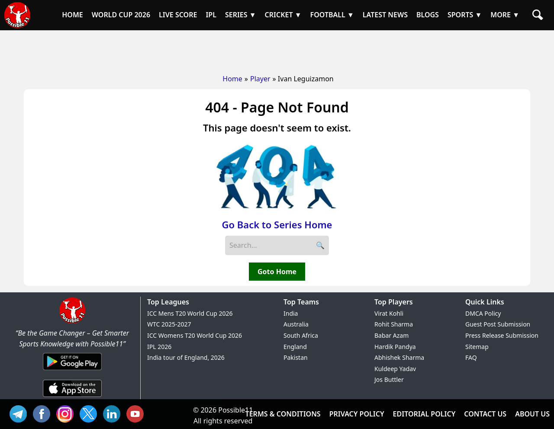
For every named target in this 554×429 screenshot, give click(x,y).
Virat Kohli (388, 313)
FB (44, 413)
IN (114, 413)
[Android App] (72, 370)
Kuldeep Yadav (395, 369)
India (290, 313)
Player (260, 78)
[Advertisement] (277, 49)
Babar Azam (391, 335)
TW (90, 413)
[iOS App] (72, 397)
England (295, 347)
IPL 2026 (159, 347)
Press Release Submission (501, 335)
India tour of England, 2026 (186, 357)
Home (232, 78)
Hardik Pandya (395, 347)
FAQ (471, 357)
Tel (20, 413)
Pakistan (295, 357)
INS (67, 413)
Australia (296, 324)
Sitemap (477, 347)
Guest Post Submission (497, 324)
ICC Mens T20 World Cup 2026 (189, 313)
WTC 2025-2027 (169, 324)
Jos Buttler (389, 379)
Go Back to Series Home (277, 224)
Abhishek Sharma (399, 357)
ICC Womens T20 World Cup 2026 (194, 335)
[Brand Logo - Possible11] (72, 322)
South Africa (300, 335)
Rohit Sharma (393, 324)
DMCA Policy (483, 313)
